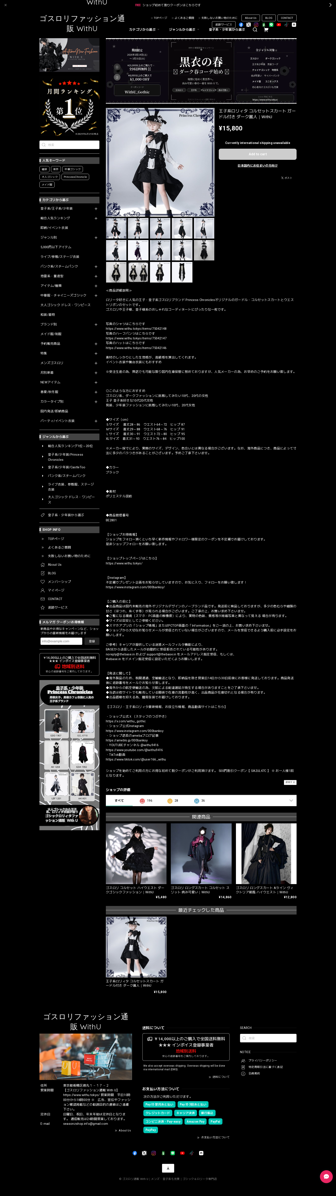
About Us (250, 18)
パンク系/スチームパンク (59, 266)
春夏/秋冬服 (49, 392)
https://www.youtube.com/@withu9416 (134, 750)
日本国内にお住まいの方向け (258, 165)
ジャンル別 (48, 237)
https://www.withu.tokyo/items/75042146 (136, 348)
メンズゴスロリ (51, 363)
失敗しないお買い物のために (219, 18)
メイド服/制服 (51, 334)
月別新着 (47, 373)
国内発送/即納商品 (54, 411)
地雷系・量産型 (51, 276)
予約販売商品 (50, 344)
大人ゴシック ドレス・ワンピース (65, 305)
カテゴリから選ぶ (144, 29)
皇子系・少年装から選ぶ (227, 30)
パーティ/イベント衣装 (57, 421)
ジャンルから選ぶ (184, 29)
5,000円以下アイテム (55, 247)
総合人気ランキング (55, 218)
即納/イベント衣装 (54, 228)
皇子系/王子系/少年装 (56, 208)
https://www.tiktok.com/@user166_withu (136, 759)
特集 (43, 353)
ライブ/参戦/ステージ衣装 (59, 257)
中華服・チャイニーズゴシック (63, 295)
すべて (119, 800)
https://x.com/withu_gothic (126, 721)
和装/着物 (47, 315)
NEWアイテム (50, 382)
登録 (92, 641)
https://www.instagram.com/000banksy (135, 731)
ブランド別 (48, 324)
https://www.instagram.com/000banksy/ (135, 587)
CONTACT (287, 18)
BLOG (268, 18)
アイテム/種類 (51, 286)
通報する (290, 782)
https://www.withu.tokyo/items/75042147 (136, 338)
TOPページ (160, 18)
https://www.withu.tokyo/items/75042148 (136, 329)
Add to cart (258, 154)
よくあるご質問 (184, 18)
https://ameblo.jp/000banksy (127, 740)
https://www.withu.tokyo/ (124, 563)
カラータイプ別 (51, 402)
